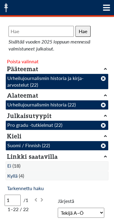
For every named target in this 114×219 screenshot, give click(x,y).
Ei (9, 166)
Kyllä (12, 176)
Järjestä (66, 201)
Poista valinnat (23, 61)
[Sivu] (13, 200)
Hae (83, 31)
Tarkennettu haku (25, 188)
